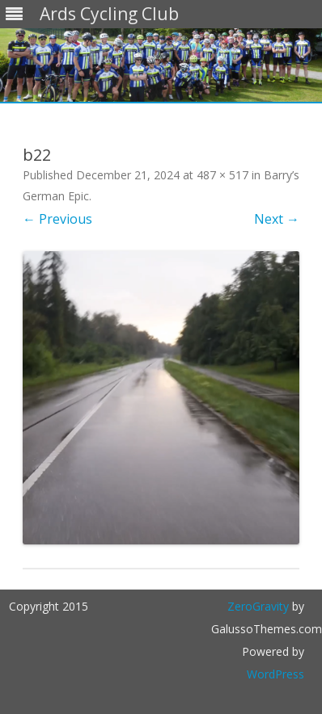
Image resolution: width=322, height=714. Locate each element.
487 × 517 (222, 175)
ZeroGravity (258, 606)
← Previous (57, 219)
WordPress (275, 674)
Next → (276, 219)
